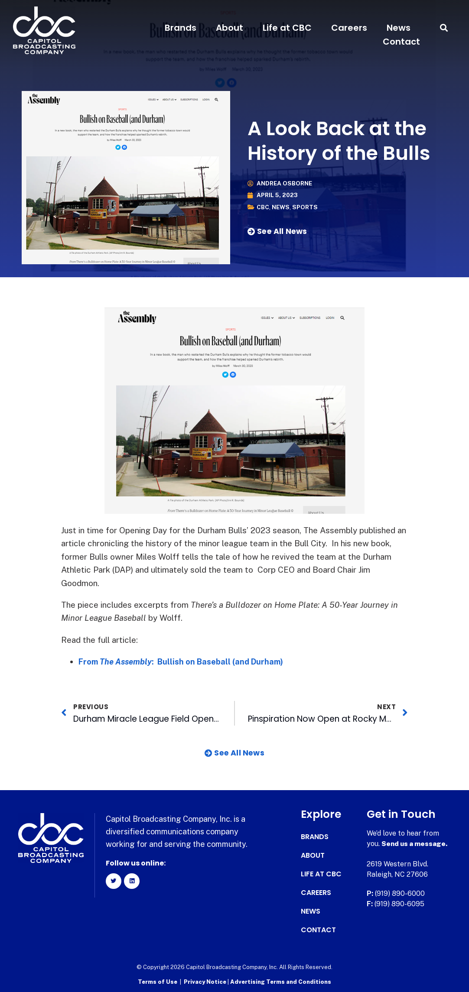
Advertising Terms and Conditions (280, 981)
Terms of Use (157, 981)
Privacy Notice (206, 981)
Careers (349, 28)
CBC (263, 207)
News (398, 28)
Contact (401, 42)
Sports (307, 207)
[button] (444, 28)
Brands (180, 28)
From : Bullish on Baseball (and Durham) (185, 661)
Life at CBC (287, 28)
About (229, 28)
